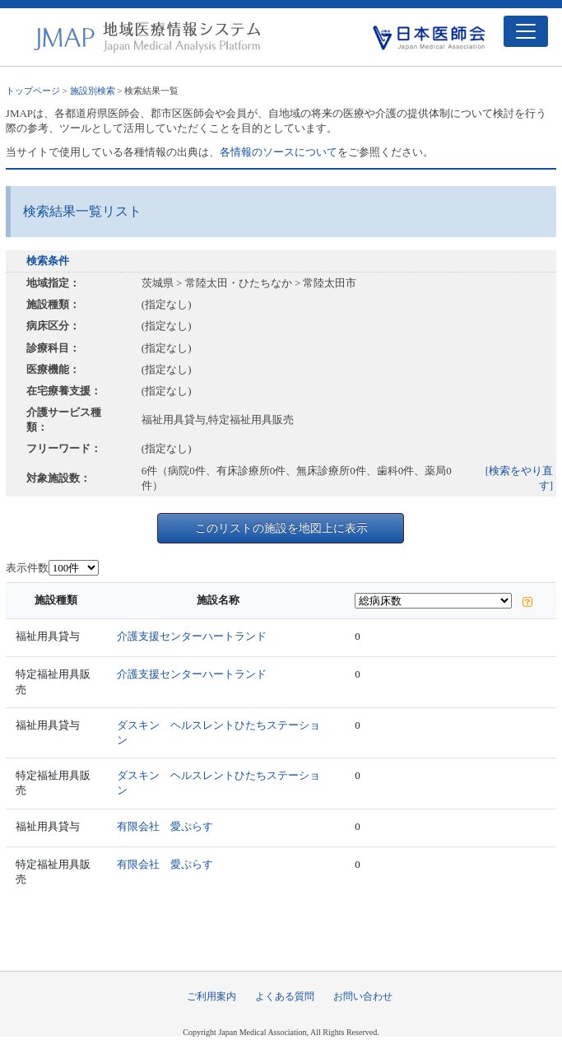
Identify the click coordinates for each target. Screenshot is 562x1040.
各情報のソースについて (278, 152)
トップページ (33, 91)
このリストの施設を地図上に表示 (281, 527)
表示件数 (27, 568)
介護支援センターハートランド (192, 636)
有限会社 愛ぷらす (165, 826)
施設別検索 (92, 91)
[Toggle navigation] (526, 31)
